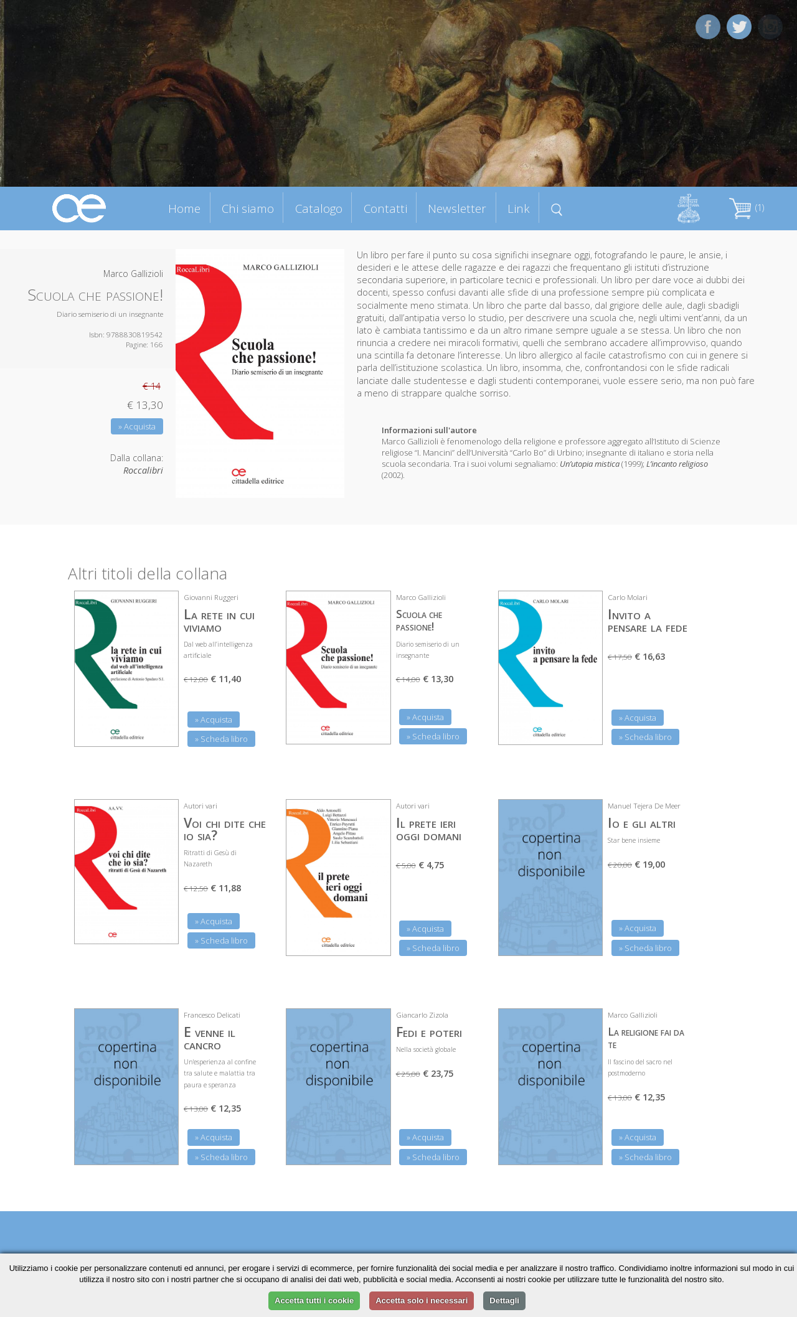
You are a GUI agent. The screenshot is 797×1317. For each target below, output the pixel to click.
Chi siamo (248, 208)
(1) (746, 207)
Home (184, 208)
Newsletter (457, 208)
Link (518, 208)
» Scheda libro (221, 738)
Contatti (385, 208)
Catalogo (318, 208)
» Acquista (137, 426)
